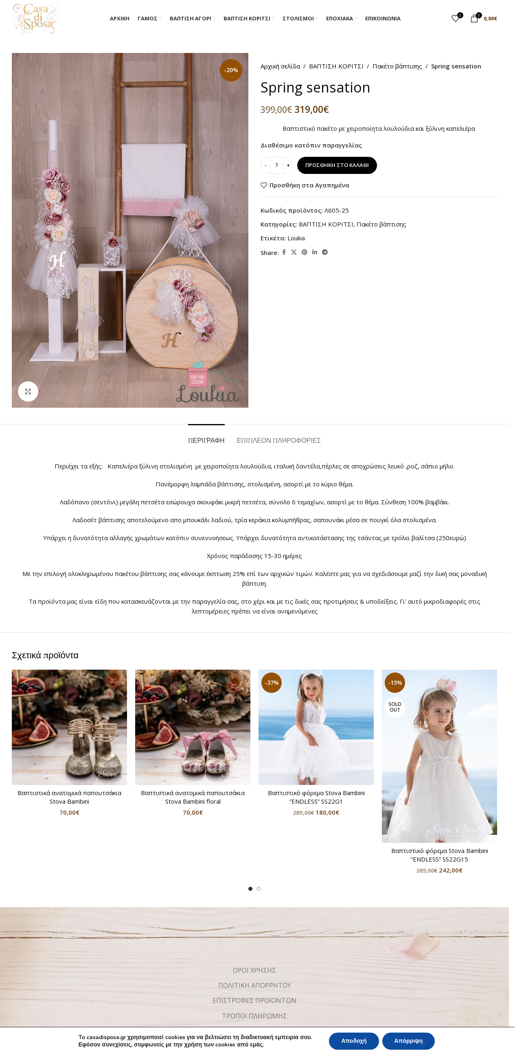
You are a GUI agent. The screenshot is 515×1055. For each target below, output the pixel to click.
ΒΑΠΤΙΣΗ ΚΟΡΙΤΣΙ (336, 66)
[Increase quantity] (288, 165)
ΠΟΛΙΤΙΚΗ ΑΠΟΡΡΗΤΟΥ (254, 985)
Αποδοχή (353, 1041)
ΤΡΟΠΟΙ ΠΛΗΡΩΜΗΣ (254, 1015)
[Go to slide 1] (250, 889)
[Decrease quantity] (266, 165)
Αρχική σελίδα (280, 66)
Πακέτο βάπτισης (397, 66)
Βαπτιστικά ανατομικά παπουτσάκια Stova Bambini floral (193, 797)
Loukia (296, 238)
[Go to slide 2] (258, 889)
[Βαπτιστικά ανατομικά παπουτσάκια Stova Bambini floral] (192, 727)
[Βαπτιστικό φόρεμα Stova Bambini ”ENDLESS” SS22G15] (439, 756)
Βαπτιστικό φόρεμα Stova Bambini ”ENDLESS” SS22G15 (439, 854)
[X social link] (294, 252)
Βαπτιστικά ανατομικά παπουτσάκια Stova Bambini (69, 797)
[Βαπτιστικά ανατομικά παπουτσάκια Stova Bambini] (69, 727)
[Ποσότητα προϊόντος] (277, 165)
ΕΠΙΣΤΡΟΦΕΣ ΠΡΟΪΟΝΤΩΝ (254, 1000)
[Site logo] (35, 17)
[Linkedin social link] (315, 252)
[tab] (206, 436)
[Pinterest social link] (304, 252)
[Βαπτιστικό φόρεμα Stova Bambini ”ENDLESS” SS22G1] (316, 727)
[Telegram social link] (325, 252)
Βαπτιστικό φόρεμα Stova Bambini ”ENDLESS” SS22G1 (316, 797)
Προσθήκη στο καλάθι (337, 165)
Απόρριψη (408, 1041)
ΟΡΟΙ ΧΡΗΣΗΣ (254, 970)
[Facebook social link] (284, 252)
